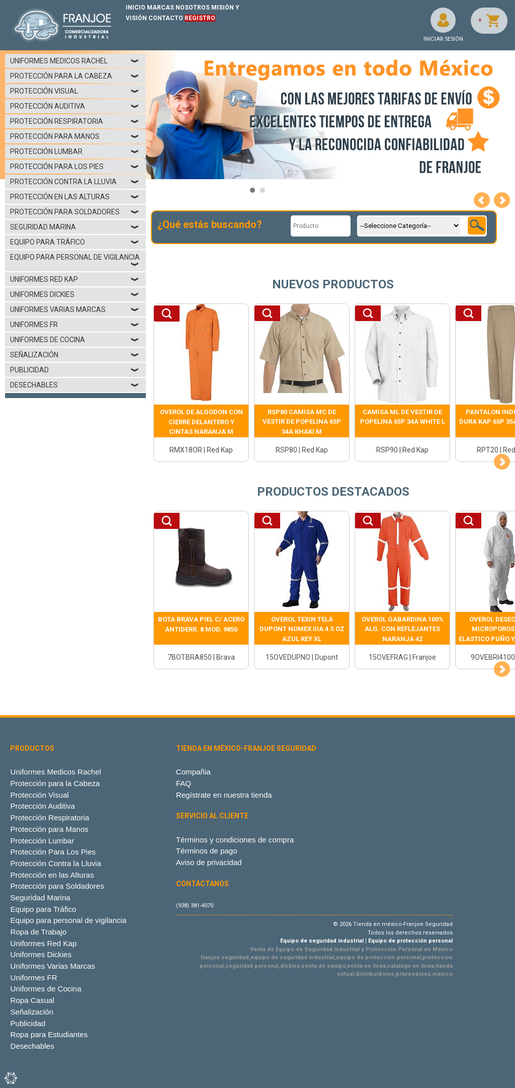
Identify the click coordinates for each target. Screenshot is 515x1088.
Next (502, 200)
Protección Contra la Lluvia (74, 182)
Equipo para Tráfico (74, 242)
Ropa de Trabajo (38, 931)
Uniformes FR (74, 325)
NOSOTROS (193, 7)
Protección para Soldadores (74, 212)
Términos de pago (206, 850)
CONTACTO (165, 18)
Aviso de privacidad (209, 862)
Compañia (193, 771)
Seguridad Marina (74, 227)
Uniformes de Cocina (74, 340)
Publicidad (74, 370)
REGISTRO (200, 18)
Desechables (74, 385)
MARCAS (160, 7)
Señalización (74, 355)
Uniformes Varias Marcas (74, 309)
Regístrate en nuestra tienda (224, 795)
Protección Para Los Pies (74, 167)
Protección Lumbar (74, 151)
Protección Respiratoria (74, 121)
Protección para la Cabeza (74, 76)
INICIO (135, 7)
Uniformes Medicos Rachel (74, 61)
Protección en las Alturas (74, 197)
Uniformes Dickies (74, 294)
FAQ (183, 783)
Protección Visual (74, 91)
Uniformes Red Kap (74, 279)
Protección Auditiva (74, 106)
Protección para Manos (74, 136)
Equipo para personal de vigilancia (75, 260)
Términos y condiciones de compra (235, 839)
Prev (482, 200)
